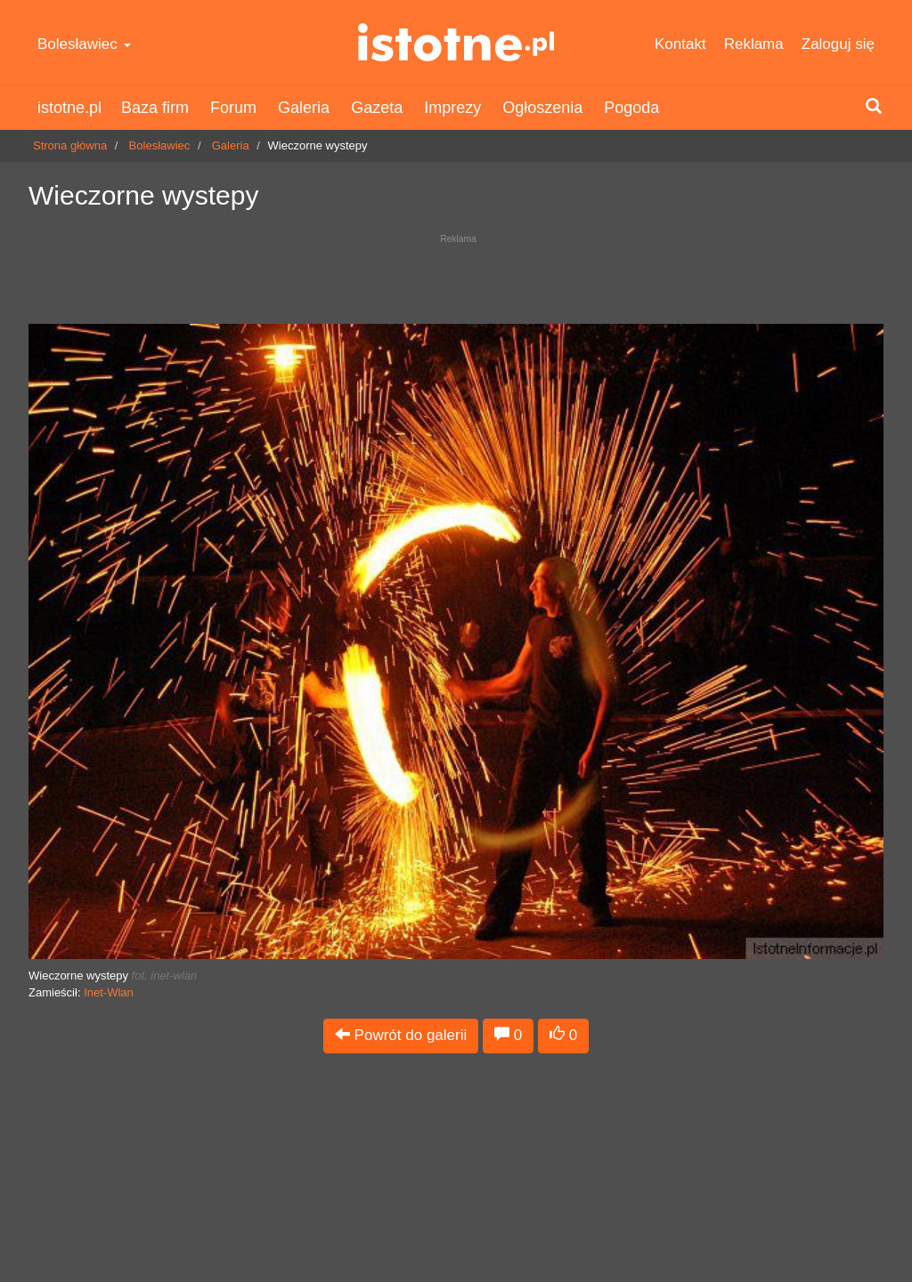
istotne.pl (455, 42)
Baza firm (155, 108)
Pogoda (631, 108)
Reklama (754, 44)
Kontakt (680, 44)
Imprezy (452, 108)
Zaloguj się (838, 44)
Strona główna (70, 145)
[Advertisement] (456, 274)
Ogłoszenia (542, 108)
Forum (233, 108)
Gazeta (377, 108)
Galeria (304, 108)
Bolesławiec (84, 44)
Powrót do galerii (401, 1035)
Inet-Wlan (109, 992)
